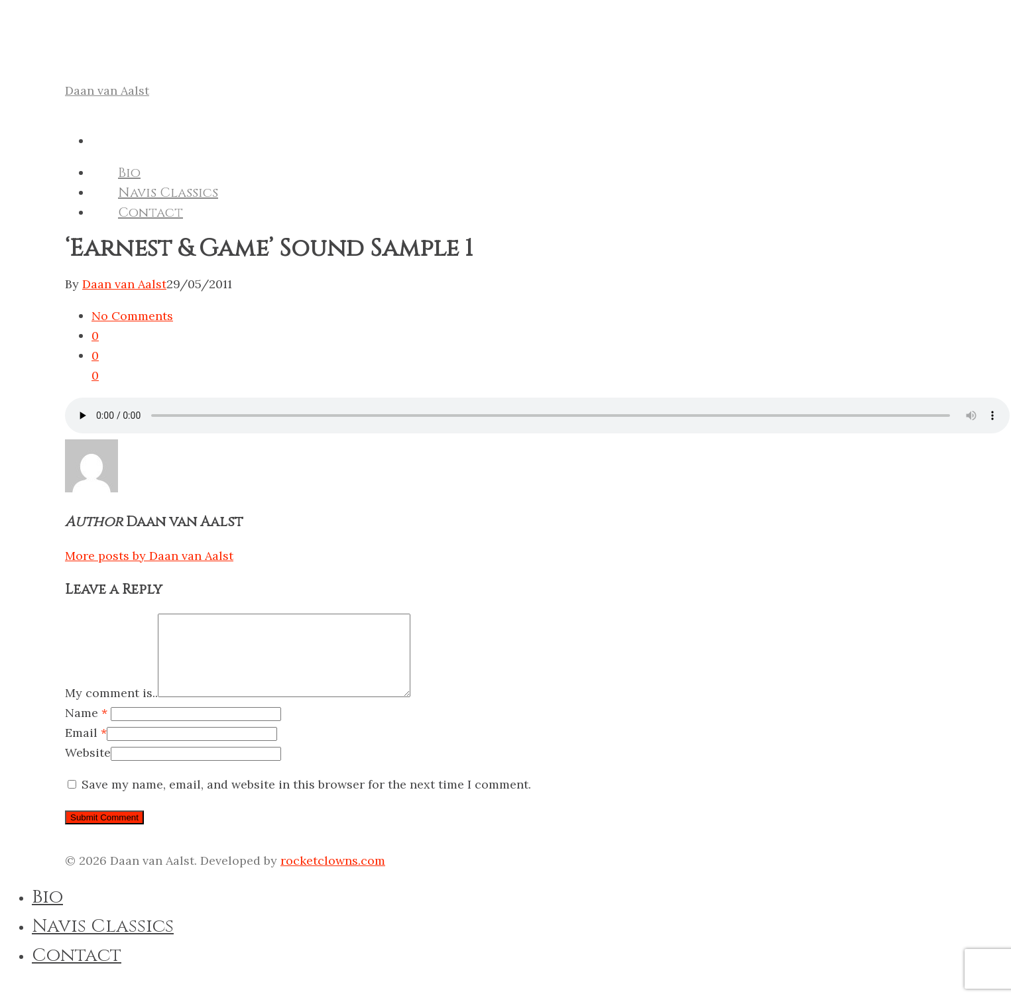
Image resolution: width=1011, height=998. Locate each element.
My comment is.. (111, 708)
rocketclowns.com (332, 876)
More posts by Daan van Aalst (149, 555)
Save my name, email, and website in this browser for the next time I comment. (306, 800)
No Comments (132, 315)
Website (88, 768)
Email (86, 748)
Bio (129, 173)
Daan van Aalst (107, 90)
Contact (150, 212)
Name (86, 728)
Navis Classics (168, 192)
